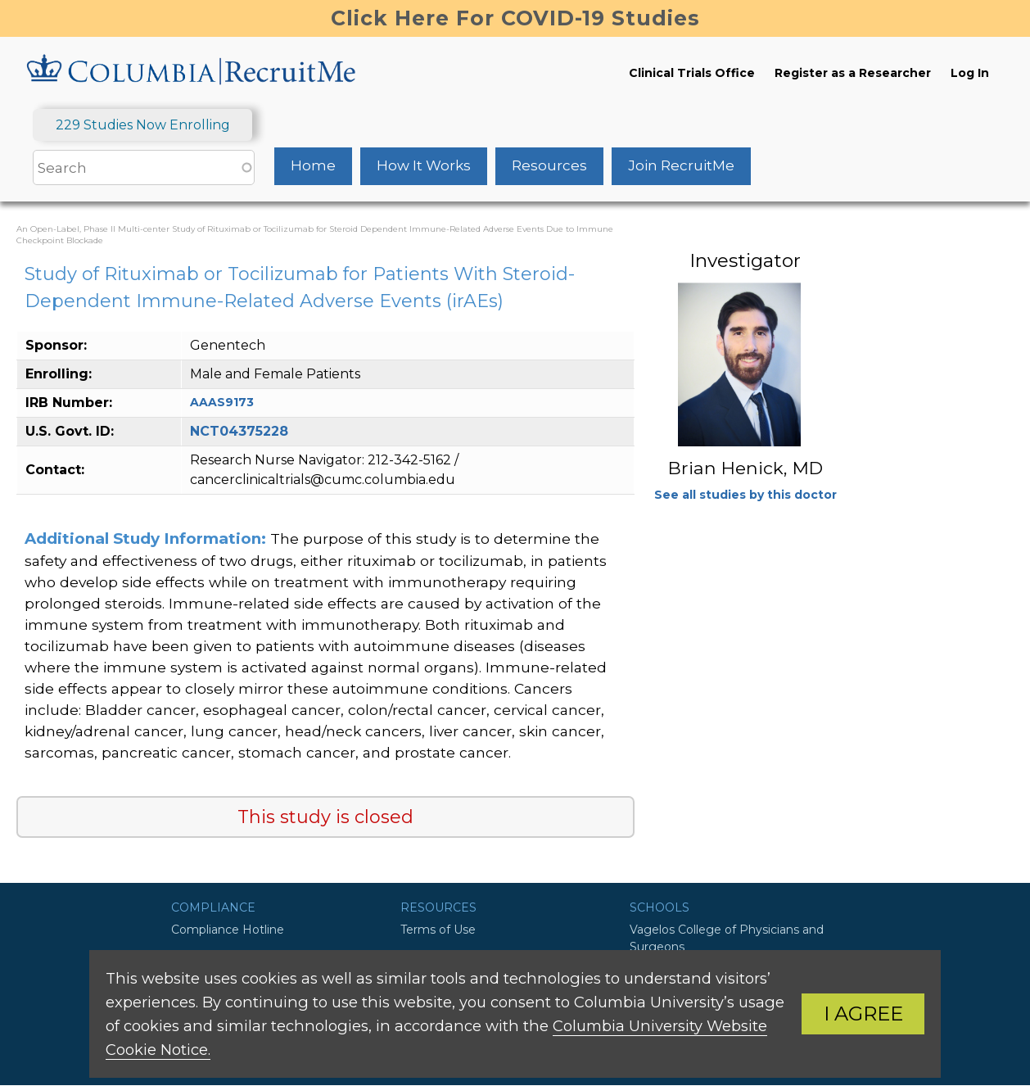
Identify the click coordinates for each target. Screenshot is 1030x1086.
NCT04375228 (239, 431)
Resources (549, 165)
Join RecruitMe (681, 165)
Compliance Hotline (227, 929)
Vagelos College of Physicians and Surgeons (727, 938)
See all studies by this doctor (745, 494)
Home (313, 165)
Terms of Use (438, 929)
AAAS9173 (222, 402)
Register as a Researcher (853, 73)
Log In (970, 73)
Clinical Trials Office (692, 73)
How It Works (424, 165)
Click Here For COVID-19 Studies (515, 18)
